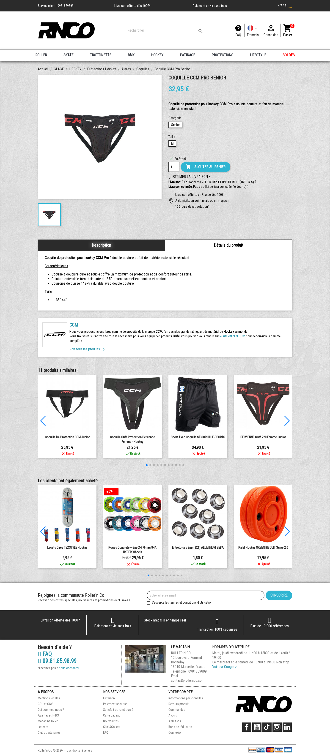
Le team (43, 727)
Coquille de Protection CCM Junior (67, 437)
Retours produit (178, 704)
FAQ (238, 35)
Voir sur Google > (224, 667)
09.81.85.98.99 (57, 661)
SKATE (68, 55)
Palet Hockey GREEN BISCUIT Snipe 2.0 (263, 547)
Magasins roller (48, 721)
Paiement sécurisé (115, 704)
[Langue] (253, 30)
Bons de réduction (180, 727)
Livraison (109, 698)
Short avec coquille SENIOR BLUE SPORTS (198, 437)
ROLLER (41, 55)
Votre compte (180, 692)
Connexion (175, 732)
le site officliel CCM (232, 336)
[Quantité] (173, 167)
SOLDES (289, 55)
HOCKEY (157, 55)
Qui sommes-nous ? (51, 709)
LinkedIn (287, 727)
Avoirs (172, 715)
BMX (131, 55)
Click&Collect (111, 727)
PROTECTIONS (222, 55)
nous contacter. (69, 668)
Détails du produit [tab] (228, 245)
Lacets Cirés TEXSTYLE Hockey (67, 547)
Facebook (246, 727)
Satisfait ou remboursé (118, 709)
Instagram (277, 727)
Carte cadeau (111, 715)
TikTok (267, 727)
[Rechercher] (165, 30)
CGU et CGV (45, 704)
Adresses (174, 721)
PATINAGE (187, 55)
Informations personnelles (185, 698)
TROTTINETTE (100, 55)
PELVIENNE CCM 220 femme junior (263, 437)
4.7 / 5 (285, 5)
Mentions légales (49, 698)
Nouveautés (111, 721)
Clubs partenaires (49, 732)
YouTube (256, 727)
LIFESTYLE (258, 55)
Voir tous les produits (87, 349)
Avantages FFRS (48, 715)
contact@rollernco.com (187, 680)
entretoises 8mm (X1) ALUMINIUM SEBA (198, 547)
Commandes (176, 709)
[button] (247, 187)
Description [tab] (101, 245)
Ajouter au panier (206, 167)
